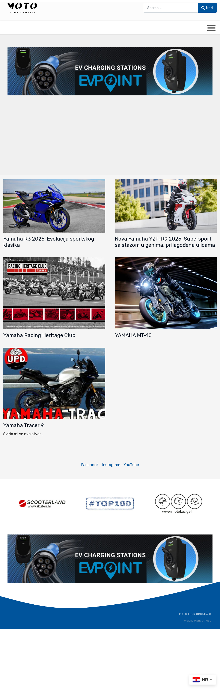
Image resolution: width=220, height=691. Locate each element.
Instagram (111, 464)
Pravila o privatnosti (197, 620)
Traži (207, 8)
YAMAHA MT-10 (133, 335)
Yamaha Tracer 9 (23, 425)
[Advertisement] (110, 135)
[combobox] (171, 8)
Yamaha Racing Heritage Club (39, 335)
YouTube (131, 464)
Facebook (90, 464)
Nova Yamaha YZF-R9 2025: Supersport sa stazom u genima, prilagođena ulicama (165, 242)
